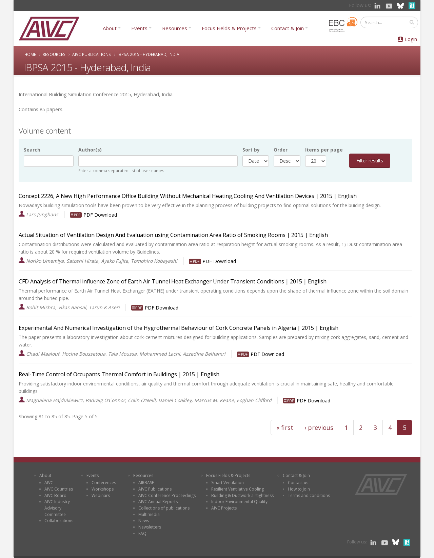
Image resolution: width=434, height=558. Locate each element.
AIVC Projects (224, 508)
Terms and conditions (309, 495)
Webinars (101, 495)
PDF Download (100, 215)
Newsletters (149, 527)
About (110, 28)
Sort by (251, 149)
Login (411, 39)
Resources (174, 28)
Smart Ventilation (227, 482)
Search (32, 149)
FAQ (142, 533)
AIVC (48, 482)
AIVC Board (55, 495)
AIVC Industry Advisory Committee (57, 508)
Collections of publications (164, 508)
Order (281, 149)
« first (284, 427)
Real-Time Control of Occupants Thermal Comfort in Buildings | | (110, 374)
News (143, 520)
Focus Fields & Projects (229, 28)
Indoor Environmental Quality (239, 501)
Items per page (324, 149)
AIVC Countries (58, 489)
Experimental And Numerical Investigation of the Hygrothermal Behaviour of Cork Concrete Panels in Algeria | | (169, 328)
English (347, 196)
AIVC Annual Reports (158, 501)
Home (30, 54)
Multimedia (149, 514)
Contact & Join (287, 28)
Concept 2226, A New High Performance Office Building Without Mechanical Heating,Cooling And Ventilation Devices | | (178, 196)
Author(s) (90, 149)
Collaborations (58, 520)
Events (139, 28)
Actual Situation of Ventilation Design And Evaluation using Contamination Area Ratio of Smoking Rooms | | (164, 235)
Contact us (298, 482)
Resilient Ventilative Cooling (237, 489)
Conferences (104, 482)
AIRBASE (146, 482)
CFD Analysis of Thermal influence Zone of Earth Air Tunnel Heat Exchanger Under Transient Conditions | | (163, 281)
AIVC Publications (91, 54)
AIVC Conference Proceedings (167, 495)
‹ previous (318, 427)
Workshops (103, 489)
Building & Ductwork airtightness (242, 495)
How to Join (299, 489)
